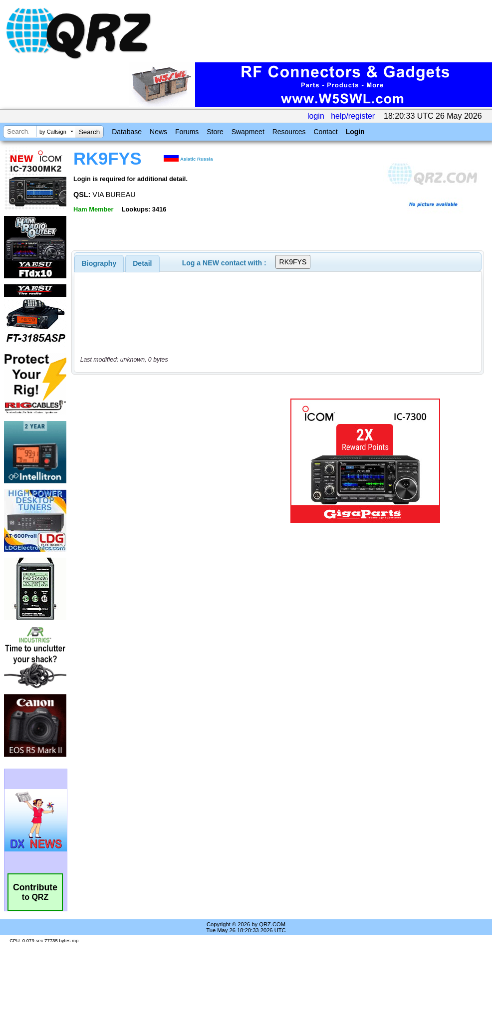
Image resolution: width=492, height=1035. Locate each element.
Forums (187, 132)
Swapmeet (248, 132)
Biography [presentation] (99, 263)
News (158, 132)
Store (215, 132)
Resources (289, 132)
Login (355, 132)
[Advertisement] (167, 461)
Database (127, 132)
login (315, 116)
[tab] (99, 263)
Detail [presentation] (142, 263)
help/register (353, 116)
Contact (325, 132)
